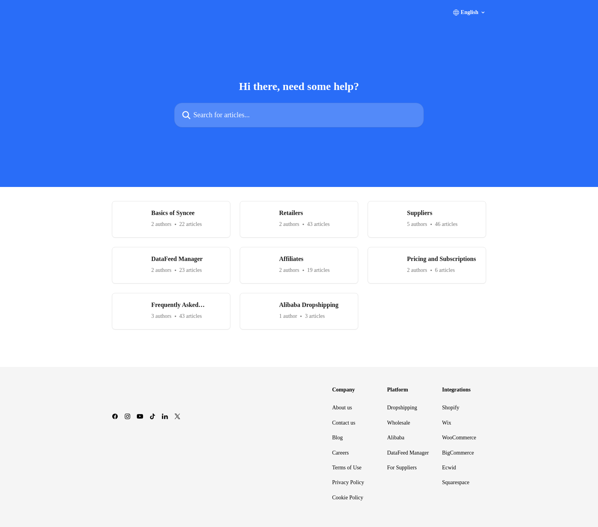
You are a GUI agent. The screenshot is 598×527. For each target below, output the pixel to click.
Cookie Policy (347, 498)
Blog (337, 438)
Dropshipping (402, 408)
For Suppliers (402, 468)
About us (342, 408)
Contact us (344, 423)
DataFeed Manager (408, 453)
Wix (446, 423)
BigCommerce (458, 453)
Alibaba (395, 438)
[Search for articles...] (299, 115)
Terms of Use (346, 468)
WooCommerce (459, 438)
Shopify (450, 408)
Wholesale (398, 423)
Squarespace (455, 482)
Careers (340, 453)
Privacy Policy (348, 482)
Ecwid (449, 468)
